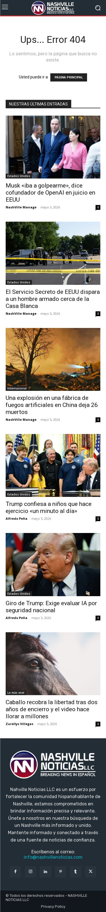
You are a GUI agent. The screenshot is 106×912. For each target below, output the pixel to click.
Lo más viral (15, 693)
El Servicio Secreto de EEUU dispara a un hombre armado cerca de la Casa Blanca (53, 298)
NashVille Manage (21, 207)
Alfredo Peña (16, 518)
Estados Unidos (18, 176)
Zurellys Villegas (19, 724)
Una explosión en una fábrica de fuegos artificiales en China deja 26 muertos (52, 405)
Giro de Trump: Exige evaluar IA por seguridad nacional (51, 607)
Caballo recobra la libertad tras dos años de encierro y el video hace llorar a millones (52, 709)
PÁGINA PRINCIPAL (69, 77)
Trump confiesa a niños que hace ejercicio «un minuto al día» (49, 507)
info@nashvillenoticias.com (53, 857)
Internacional (17, 388)
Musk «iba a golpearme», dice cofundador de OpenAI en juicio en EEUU (50, 192)
